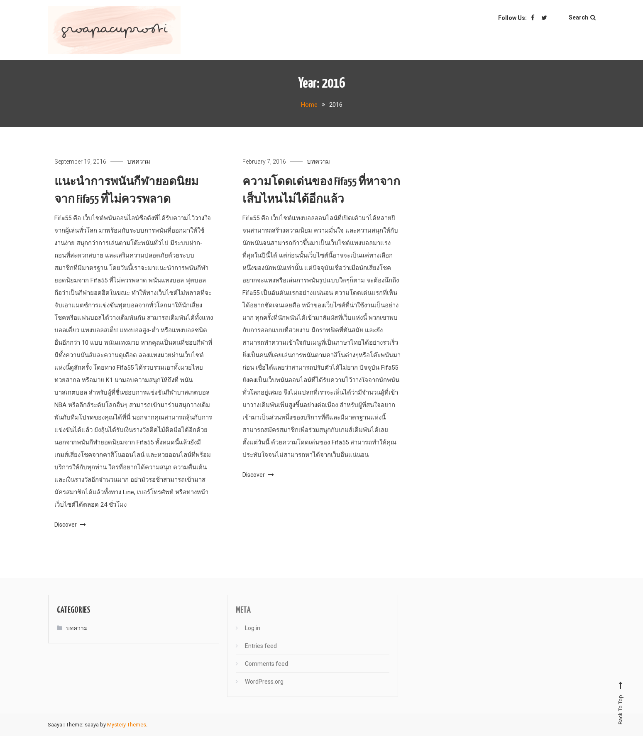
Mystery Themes (126, 724)
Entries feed (255, 646)
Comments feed (260, 663)
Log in (246, 628)
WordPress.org (258, 681)
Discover (70, 524)
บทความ (138, 161)
